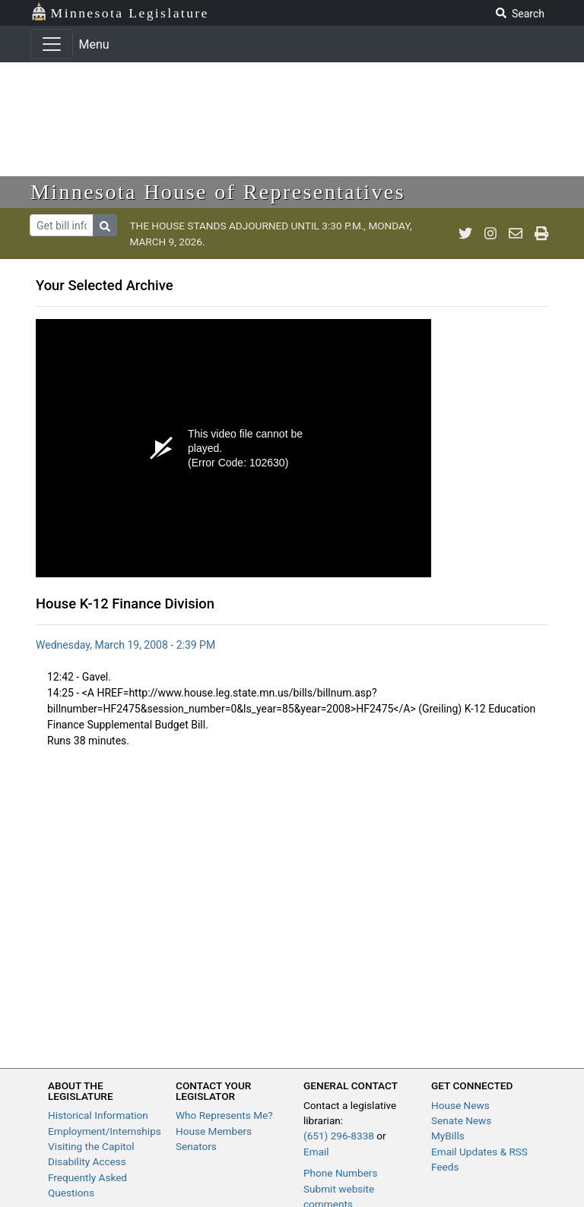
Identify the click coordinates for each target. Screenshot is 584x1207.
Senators (196, 1146)
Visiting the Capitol (91, 1146)
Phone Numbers (340, 1173)
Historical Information (98, 1115)
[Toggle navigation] (51, 44)
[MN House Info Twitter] (465, 234)
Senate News (461, 1120)
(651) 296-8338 (338, 1136)
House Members (214, 1131)
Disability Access (87, 1161)
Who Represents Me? (224, 1115)
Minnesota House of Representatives (217, 192)
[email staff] (515, 234)
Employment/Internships (104, 1131)
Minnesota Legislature (119, 12)
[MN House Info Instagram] (490, 234)
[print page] (541, 234)
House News (460, 1105)
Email (316, 1151)
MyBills (448, 1136)
